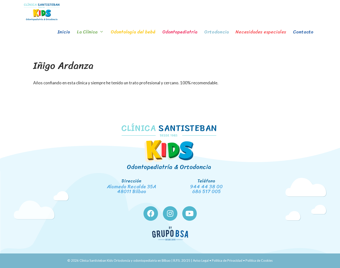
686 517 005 (206, 191)
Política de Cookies (259, 260)
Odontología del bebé (133, 32)
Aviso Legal (201, 260)
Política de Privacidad (227, 260)
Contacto (303, 32)
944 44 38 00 (206, 186)
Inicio (63, 32)
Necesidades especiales (261, 32)
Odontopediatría (180, 32)
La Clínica (92, 32)
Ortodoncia (216, 32)
